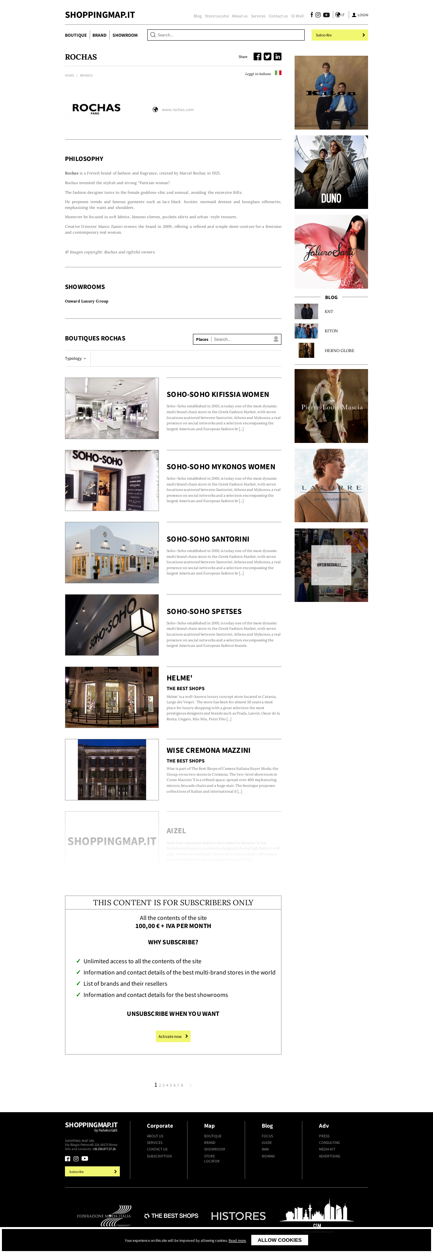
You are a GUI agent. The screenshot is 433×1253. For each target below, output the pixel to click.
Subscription (159, 1156)
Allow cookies (279, 1240)
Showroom (125, 35)
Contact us (278, 16)
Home (69, 75)
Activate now (173, 1036)
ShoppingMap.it (100, 15)
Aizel (176, 831)
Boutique (76, 35)
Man (265, 1149)
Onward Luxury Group (86, 301)
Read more (237, 1240)
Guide (267, 1142)
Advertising (329, 1156)
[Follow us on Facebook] (311, 15)
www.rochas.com (178, 109)
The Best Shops (186, 688)
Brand (99, 35)
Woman (268, 1156)
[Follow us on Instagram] (317, 15)
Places (202, 339)
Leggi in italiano (263, 74)
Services (258, 16)
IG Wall (297, 16)
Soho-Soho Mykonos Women (221, 467)
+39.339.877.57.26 (104, 1149)
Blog (198, 16)
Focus (267, 1135)
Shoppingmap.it (93, 1129)
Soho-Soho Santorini (208, 539)
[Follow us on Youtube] (325, 15)
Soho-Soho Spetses (204, 611)
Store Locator (217, 16)
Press (324, 1135)
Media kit (327, 1149)
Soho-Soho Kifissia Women (218, 394)
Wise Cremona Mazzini (209, 750)
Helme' (180, 678)
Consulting (329, 1142)
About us (240, 16)
